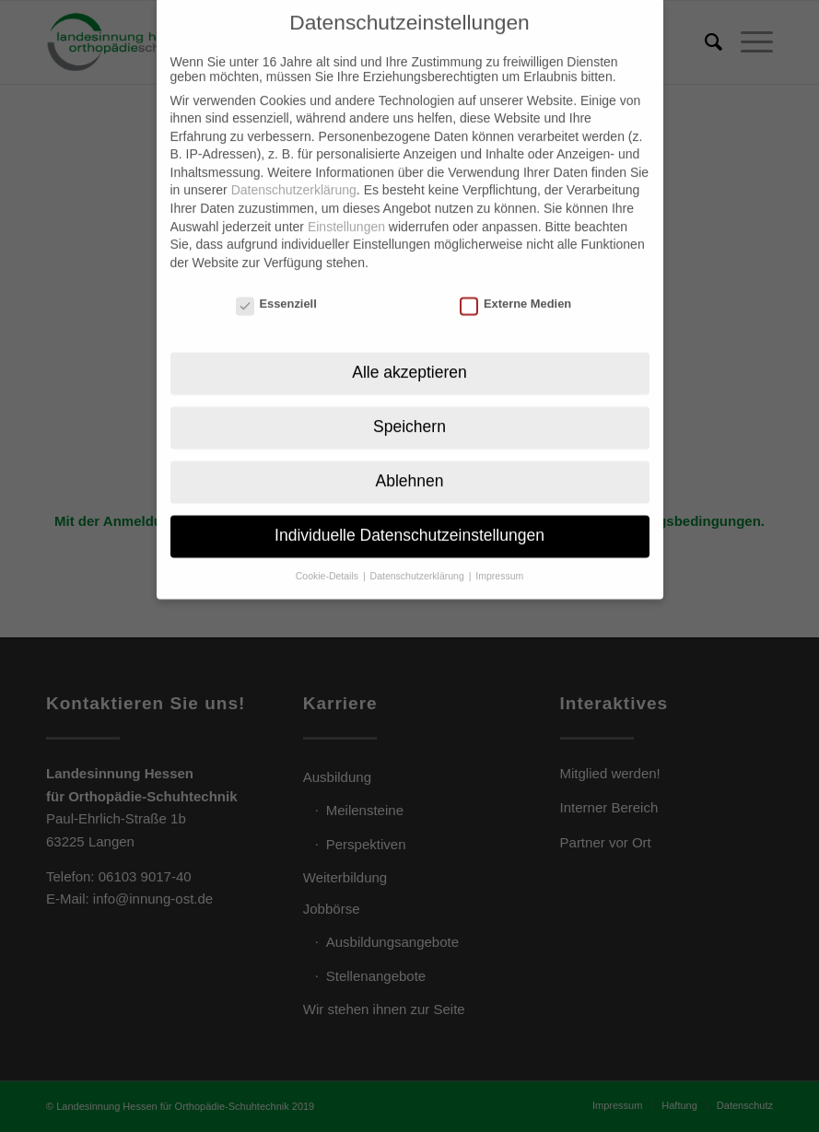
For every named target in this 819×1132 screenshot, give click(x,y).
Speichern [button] (409, 405)
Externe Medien (515, 282)
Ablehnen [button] (410, 459)
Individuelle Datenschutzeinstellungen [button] (409, 514)
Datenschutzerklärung (294, 169)
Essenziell (276, 282)
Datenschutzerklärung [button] (418, 554)
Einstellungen (346, 205)
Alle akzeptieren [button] (409, 351)
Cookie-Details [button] (328, 554)
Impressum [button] (499, 554)
